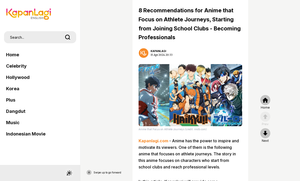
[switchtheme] (69, 173)
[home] (265, 102)
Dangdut (15, 111)
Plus (10, 100)
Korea (12, 88)
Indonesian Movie (26, 134)
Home (12, 54)
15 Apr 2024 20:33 (162, 55)
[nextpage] (265, 135)
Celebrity (16, 66)
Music (13, 122)
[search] (67, 37)
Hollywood (18, 77)
